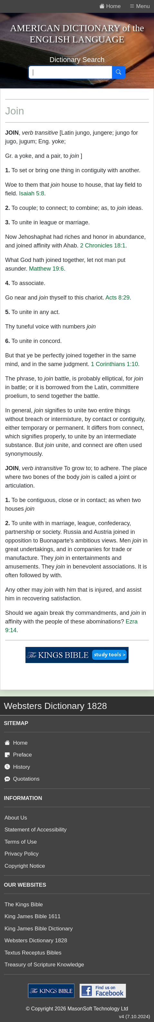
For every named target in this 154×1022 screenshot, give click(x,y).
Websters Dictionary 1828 (36, 940)
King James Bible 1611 (33, 916)
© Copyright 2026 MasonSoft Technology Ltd (77, 1008)
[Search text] (70, 72)
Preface (18, 755)
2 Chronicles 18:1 (102, 245)
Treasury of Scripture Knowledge (44, 965)
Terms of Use (21, 842)
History (17, 767)
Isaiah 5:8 (31, 193)
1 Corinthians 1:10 (114, 364)
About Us (16, 818)
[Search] (118, 72)
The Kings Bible (24, 904)
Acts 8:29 (117, 297)
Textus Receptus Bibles (33, 953)
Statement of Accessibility (36, 830)
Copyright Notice (25, 866)
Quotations (22, 779)
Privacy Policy (22, 854)
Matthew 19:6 (46, 268)
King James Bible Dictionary (39, 929)
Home (16, 743)
